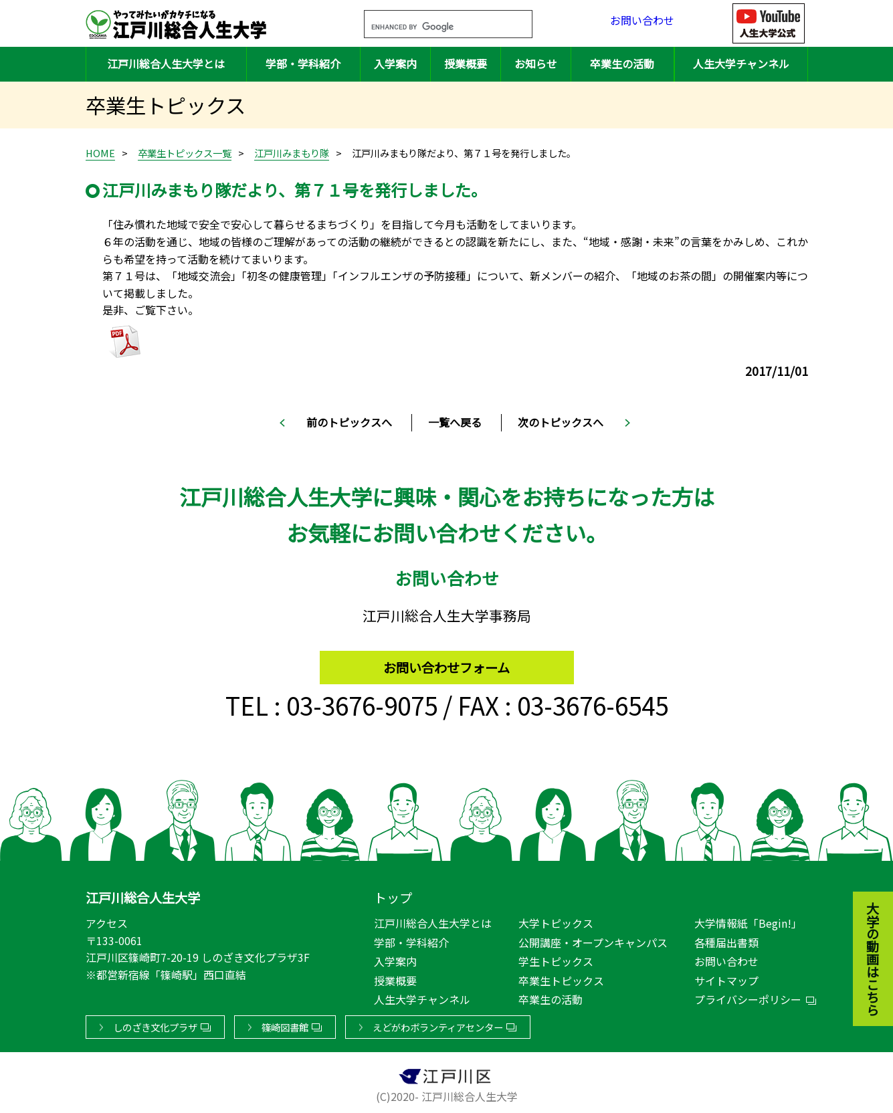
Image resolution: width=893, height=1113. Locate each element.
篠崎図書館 (285, 1024)
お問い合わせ (642, 23)
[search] (432, 27)
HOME (100, 153)
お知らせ (535, 64)
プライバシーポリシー (747, 997)
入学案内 (395, 64)
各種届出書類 (726, 940)
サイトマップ (726, 978)
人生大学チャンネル (741, 64)
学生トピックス (555, 958)
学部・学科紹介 (303, 64)
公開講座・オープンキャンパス (593, 940)
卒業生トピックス (561, 978)
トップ (393, 895)
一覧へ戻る (455, 422)
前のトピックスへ (349, 422)
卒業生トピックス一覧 (184, 153)
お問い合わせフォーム (446, 661)
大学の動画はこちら (863, 885)
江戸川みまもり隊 (291, 153)
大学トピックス (555, 920)
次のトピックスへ (560, 422)
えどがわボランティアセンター (438, 1024)
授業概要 (465, 64)
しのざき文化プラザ (155, 1024)
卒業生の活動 (622, 64)
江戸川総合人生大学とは (166, 64)
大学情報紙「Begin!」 (748, 920)
